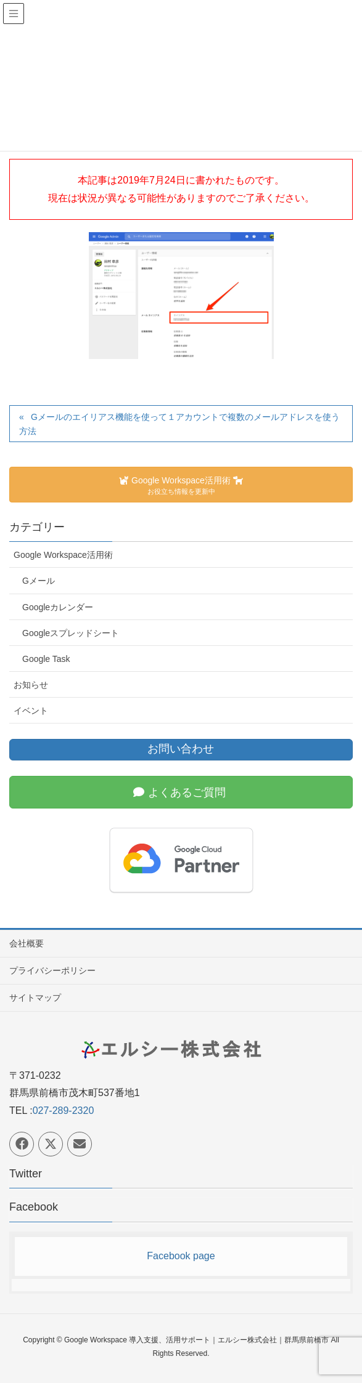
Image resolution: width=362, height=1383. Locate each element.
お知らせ (31, 685)
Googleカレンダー (57, 607)
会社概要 (26, 943)
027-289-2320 (63, 1110)
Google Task (46, 659)
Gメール (38, 581)
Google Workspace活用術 (63, 555)
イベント (31, 711)
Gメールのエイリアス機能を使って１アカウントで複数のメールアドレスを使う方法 (179, 424)
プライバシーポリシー (52, 970)
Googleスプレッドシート (70, 633)
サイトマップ (35, 997)
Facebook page (181, 1256)
